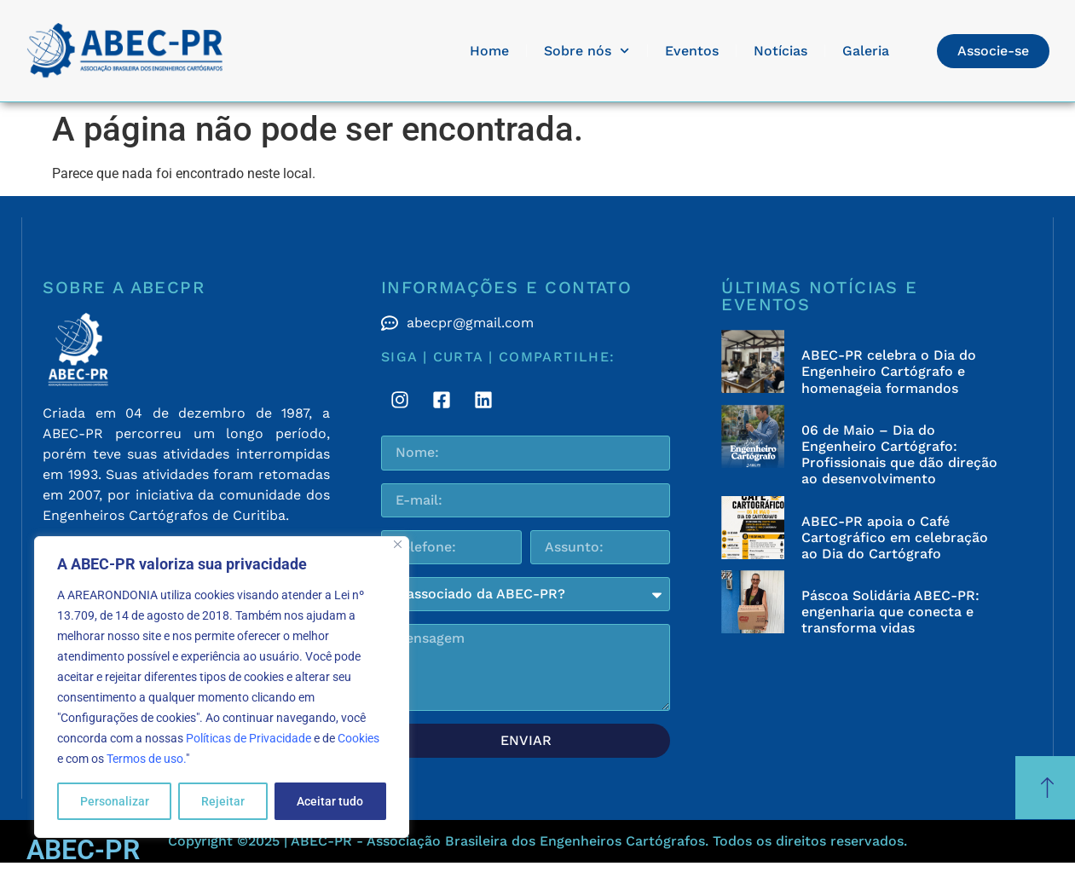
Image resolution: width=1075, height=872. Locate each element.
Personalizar (114, 801)
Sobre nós (586, 51)
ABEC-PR (83, 850)
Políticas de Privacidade (248, 738)
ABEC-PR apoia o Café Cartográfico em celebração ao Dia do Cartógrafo (894, 537)
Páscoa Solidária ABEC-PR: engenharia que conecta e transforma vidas (890, 611)
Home (489, 51)
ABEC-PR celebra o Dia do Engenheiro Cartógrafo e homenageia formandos (888, 371)
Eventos (692, 51)
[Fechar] (398, 544)
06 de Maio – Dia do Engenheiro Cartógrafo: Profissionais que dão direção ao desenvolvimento (899, 455)
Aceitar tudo (330, 801)
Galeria (865, 51)
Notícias (780, 51)
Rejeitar (223, 801)
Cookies (358, 738)
